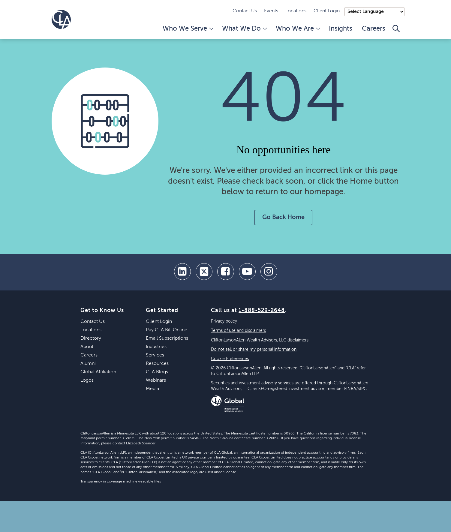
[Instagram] (268, 271)
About (86, 346)
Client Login (327, 11)
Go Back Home (283, 218)
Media (152, 388)
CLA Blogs (157, 372)
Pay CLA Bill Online (166, 330)
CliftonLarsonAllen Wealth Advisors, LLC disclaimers (259, 340)
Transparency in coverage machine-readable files (120, 481)
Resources (157, 363)
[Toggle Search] (396, 32)
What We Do (244, 29)
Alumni (88, 363)
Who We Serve (187, 29)
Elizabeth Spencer (140, 443)
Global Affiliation (98, 372)
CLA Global (223, 453)
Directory (90, 338)
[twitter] (204, 271)
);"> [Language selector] (374, 11)
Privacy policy (224, 321)
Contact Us (245, 11)
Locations (295, 11)
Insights (340, 29)
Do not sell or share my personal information (253, 349)
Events (271, 11)
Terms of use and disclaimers (238, 331)
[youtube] (247, 271)
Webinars (156, 380)
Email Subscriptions (167, 338)
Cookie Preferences (230, 359)
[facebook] (225, 271)
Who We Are (297, 29)
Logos (87, 380)
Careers (373, 29)
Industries (156, 346)
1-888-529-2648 (262, 310)
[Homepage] (61, 20)
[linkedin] (182, 271)
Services (155, 355)
